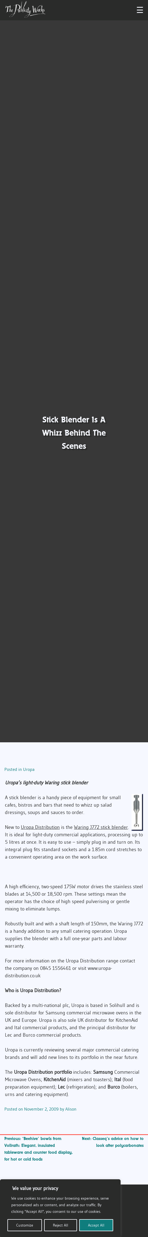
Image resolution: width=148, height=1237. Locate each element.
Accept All (96, 1225)
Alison (70, 1109)
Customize (24, 1225)
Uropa (29, 769)
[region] (60, 1208)
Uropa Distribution (40, 827)
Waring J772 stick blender (101, 827)
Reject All (60, 1225)
